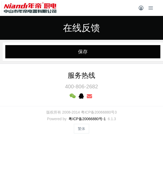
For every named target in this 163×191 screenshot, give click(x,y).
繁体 (81, 129)
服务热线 (81, 75)
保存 (83, 51)
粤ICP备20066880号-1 (87, 119)
